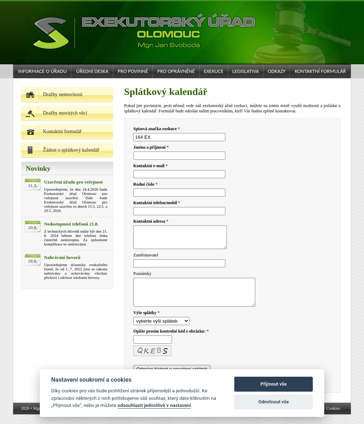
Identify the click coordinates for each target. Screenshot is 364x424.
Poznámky (142, 277)
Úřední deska (92, 71)
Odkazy (276, 71)
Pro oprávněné (176, 71)
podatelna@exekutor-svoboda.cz (294, 417)
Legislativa (245, 71)
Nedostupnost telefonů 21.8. (71, 224)
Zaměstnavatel (145, 259)
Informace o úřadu (42, 71)
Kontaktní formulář (320, 71)
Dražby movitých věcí (54, 113)
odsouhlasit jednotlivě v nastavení (154, 405)
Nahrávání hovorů (62, 257)
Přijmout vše (274, 384)
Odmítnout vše (273, 401)
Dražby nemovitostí (51, 94)
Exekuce (213, 71)
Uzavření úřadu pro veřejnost (73, 182)
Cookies (333, 417)
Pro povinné (133, 71)
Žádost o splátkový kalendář (60, 150)
